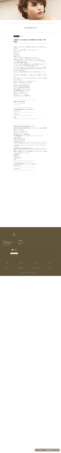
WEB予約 (55, 449)
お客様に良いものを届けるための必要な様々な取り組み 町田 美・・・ (29, 118)
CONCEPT (13, 3)
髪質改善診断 (43, 449)
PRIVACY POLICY (35, 272)
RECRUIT (48, 3)
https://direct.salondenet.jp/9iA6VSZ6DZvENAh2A (23, 115)
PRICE (17, 3)
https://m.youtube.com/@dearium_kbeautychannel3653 (24, 160)
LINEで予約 (31, 449)
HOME (7, 267)
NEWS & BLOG (42, 3)
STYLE (21, 3)
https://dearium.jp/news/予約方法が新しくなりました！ (24, 170)
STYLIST (36, 3)
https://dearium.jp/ (17, 104)
